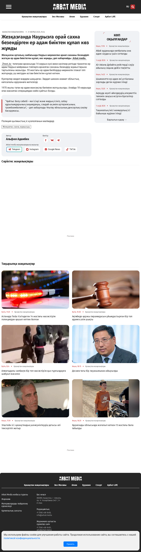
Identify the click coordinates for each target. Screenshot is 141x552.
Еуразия (84, 16)
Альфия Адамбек (17, 139)
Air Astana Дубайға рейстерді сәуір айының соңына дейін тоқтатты (115, 66)
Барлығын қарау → (117, 119)
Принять (70, 544)
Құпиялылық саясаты (12, 510)
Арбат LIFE (110, 16)
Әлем (72, 16)
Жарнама (6, 499)
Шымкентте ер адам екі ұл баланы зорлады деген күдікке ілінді (115, 80)
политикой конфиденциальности (22, 538)
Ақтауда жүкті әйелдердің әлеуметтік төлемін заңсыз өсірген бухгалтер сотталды (116, 96)
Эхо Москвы (58, 16)
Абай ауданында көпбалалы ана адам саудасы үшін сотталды (113, 52)
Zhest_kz (6, 63)
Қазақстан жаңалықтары (34, 16)
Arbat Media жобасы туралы (15, 494)
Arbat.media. (79, 58)
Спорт (96, 16)
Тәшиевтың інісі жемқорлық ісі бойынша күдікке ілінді (113, 112)
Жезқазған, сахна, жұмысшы (16, 127)
